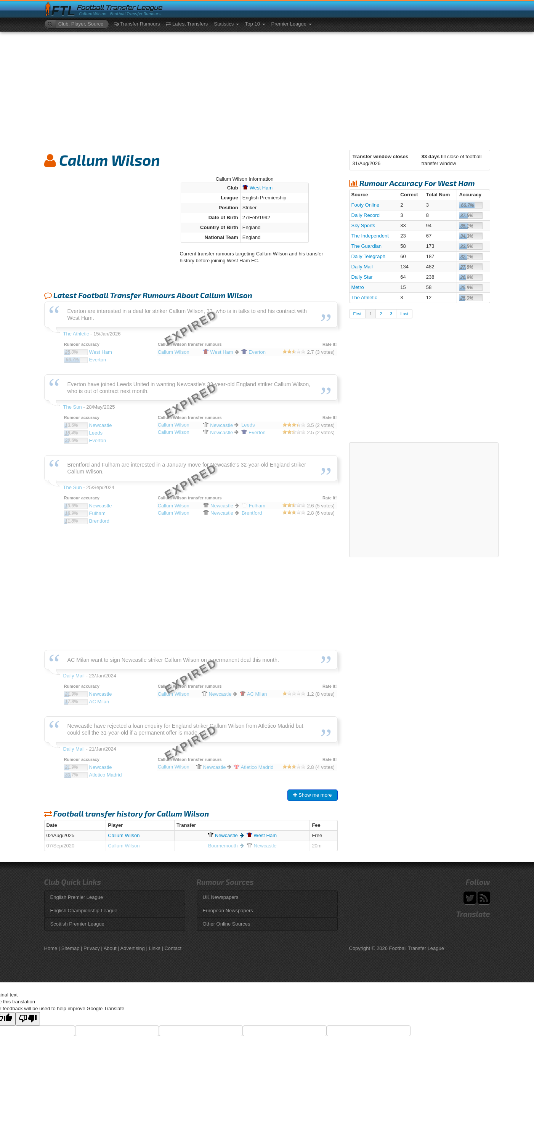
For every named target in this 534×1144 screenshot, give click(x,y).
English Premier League (76, 897)
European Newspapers (228, 910)
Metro (357, 287)
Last (404, 313)
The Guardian (366, 246)
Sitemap (70, 948)
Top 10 (255, 24)
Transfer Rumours (137, 24)
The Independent (370, 236)
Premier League (291, 24)
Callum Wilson (124, 835)
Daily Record (365, 215)
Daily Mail (362, 267)
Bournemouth (223, 846)
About (110, 948)
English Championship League (83, 910)
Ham (257, 188)
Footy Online (365, 205)
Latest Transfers (187, 24)
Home (51, 948)
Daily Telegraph (368, 256)
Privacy (91, 948)
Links (154, 948)
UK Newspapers (221, 897)
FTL (63, 11)
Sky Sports (363, 225)
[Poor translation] (28, 1018)
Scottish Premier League (77, 924)
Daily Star (362, 277)
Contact (172, 948)
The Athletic (364, 297)
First (357, 313)
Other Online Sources (226, 924)
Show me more (312, 795)
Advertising (132, 948)
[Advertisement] (267, 88)
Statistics (226, 24)
